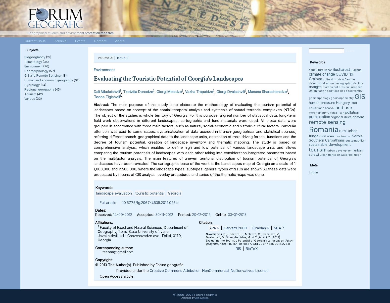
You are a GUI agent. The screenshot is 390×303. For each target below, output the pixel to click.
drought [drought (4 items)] (315, 87)
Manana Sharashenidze (267, 92)
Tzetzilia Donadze (138, 92)
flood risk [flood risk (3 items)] (339, 91)
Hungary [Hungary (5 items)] (343, 103)
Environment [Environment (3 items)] (329, 87)
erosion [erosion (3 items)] (344, 87)
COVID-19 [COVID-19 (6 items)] (344, 74)
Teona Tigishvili (107, 97)
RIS (238, 249)
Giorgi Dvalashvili (230, 92)
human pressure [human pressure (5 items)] (322, 103)
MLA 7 (279, 228)
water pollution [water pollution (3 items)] (351, 154)
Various (29, 99)
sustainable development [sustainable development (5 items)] (330, 144)
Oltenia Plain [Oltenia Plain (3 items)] (335, 112)
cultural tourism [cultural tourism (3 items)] (333, 79)
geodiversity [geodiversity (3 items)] (354, 91)
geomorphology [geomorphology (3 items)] (319, 98)
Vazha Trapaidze (199, 92)
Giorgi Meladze (169, 92)
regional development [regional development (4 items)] (347, 117)
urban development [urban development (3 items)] (340, 150)
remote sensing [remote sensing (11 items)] (327, 122)
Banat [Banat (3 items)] (328, 70)
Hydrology (32, 85)
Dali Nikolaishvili (107, 92)
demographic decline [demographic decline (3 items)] (349, 83)
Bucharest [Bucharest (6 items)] (341, 69)
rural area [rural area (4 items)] (326, 136)
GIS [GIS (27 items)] (359, 97)
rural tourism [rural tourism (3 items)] (343, 136)
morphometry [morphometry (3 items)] (318, 112)
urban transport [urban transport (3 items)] (330, 154)
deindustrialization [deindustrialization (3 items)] (321, 83)
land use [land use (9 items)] (343, 107)
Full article (108, 203)
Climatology (33, 62)
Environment (33, 66)
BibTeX (252, 249)
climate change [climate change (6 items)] (322, 74)
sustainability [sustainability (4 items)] (355, 140)
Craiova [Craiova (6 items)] (315, 79)
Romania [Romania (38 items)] (324, 129)
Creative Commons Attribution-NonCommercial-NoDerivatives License (209, 270)
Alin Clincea (201, 298)
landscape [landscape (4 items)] (326, 108)
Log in (313, 172)
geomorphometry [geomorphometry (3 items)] (342, 98)
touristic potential (149, 193)
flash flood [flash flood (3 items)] (325, 91)
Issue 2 (122, 58)
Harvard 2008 (235, 228)
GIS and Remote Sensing (42, 75)
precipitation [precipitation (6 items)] (319, 116)
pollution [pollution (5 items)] (352, 112)
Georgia (174, 193)
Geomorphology (36, 71)
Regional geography (39, 89)
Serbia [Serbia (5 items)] (357, 136)
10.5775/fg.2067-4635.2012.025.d (150, 203)
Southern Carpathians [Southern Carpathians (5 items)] (327, 140)
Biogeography (34, 57)
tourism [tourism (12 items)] (318, 150)
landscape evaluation (114, 193)
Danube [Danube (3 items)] (349, 79)
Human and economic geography (48, 80)
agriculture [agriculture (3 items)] (316, 70)
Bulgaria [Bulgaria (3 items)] (356, 70)
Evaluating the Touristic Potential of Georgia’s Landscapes (168, 78)
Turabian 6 (260, 228)
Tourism (30, 94)
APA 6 (214, 228)
